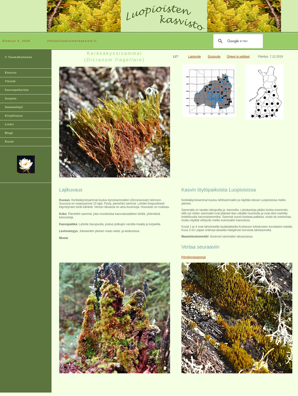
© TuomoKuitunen (18, 57)
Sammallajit (14, 107)
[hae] (237, 41)
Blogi (9, 132)
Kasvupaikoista (17, 89)
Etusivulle (214, 56)
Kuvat (9, 141)
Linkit (9, 124)
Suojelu (11, 98)
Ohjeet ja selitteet (238, 56)
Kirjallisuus (14, 115)
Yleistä (10, 81)
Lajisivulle (194, 56)
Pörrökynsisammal (193, 257)
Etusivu (11, 72)
